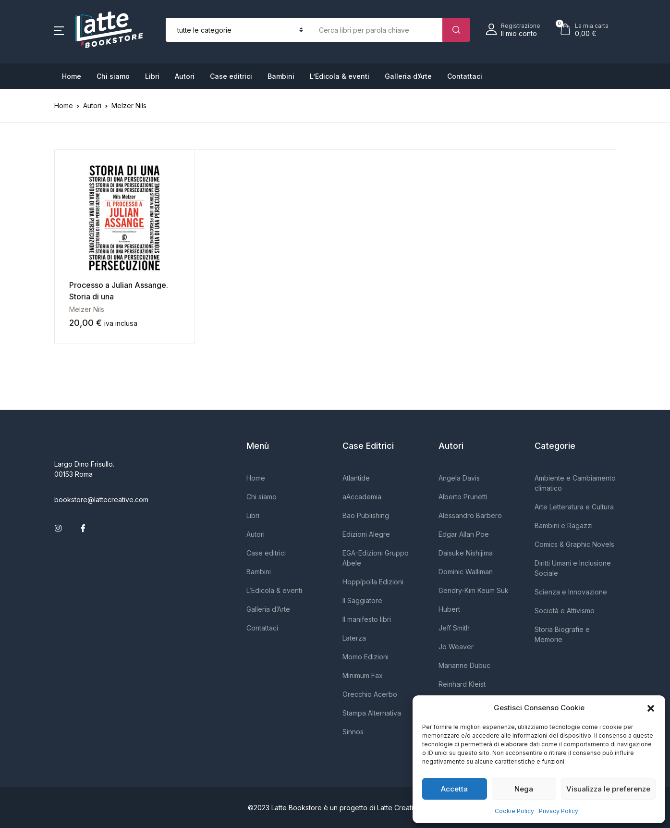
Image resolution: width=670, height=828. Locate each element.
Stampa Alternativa (371, 713)
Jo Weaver (456, 647)
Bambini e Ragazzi (564, 525)
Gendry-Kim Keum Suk (474, 590)
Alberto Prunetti (463, 497)
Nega (523, 788)
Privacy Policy (558, 811)
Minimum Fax (362, 675)
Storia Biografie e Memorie (562, 634)
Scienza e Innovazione (571, 592)
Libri (152, 76)
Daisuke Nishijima (466, 553)
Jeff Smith (454, 628)
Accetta (454, 788)
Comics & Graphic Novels (574, 544)
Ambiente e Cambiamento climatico (575, 483)
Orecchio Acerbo (369, 694)
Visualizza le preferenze (608, 788)
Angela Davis (459, 478)
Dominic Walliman (466, 572)
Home (71, 76)
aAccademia (361, 497)
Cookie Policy (514, 811)
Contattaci (464, 76)
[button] (651, 708)
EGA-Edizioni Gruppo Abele (375, 558)
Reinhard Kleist (462, 684)
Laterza (354, 638)
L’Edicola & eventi (339, 76)
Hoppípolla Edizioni (372, 582)
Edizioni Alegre (366, 534)
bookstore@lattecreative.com (101, 499)
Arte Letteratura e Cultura (574, 507)
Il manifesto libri (366, 619)
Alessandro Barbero (470, 515)
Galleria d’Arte (408, 76)
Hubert (449, 609)
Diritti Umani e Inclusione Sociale (573, 568)
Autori (185, 76)
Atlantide (356, 478)
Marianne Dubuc (464, 665)
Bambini (281, 76)
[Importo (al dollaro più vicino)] (377, 30)
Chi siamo (113, 76)
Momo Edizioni (365, 657)
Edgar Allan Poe (464, 534)
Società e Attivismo (565, 610)
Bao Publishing (365, 515)
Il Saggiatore (362, 600)
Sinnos (353, 732)
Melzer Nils (86, 309)
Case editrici (231, 76)
